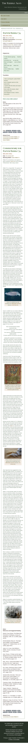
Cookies (10, 739)
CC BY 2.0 (17, 622)
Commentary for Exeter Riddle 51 (10, 716)
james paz (19, 132)
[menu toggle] (14, 13)
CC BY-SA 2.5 (15, 305)
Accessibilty (16, 739)
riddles (19, 130)
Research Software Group (12, 731)
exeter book (14, 130)
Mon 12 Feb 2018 (10, 37)
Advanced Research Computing (12, 733)
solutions (10, 132)
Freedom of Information (18, 737)
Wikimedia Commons (16, 303)
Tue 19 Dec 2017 (10, 156)
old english (5, 132)
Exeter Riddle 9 (6, 140)
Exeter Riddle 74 (12, 32)
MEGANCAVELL (7, 36)
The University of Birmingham (13, 735)
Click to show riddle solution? (10, 99)
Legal (9, 737)
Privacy (5, 737)
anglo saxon (8, 130)
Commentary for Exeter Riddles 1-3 (11, 136)
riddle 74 (14, 132)
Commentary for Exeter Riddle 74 (10, 138)
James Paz (10, 44)
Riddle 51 (12, 425)
